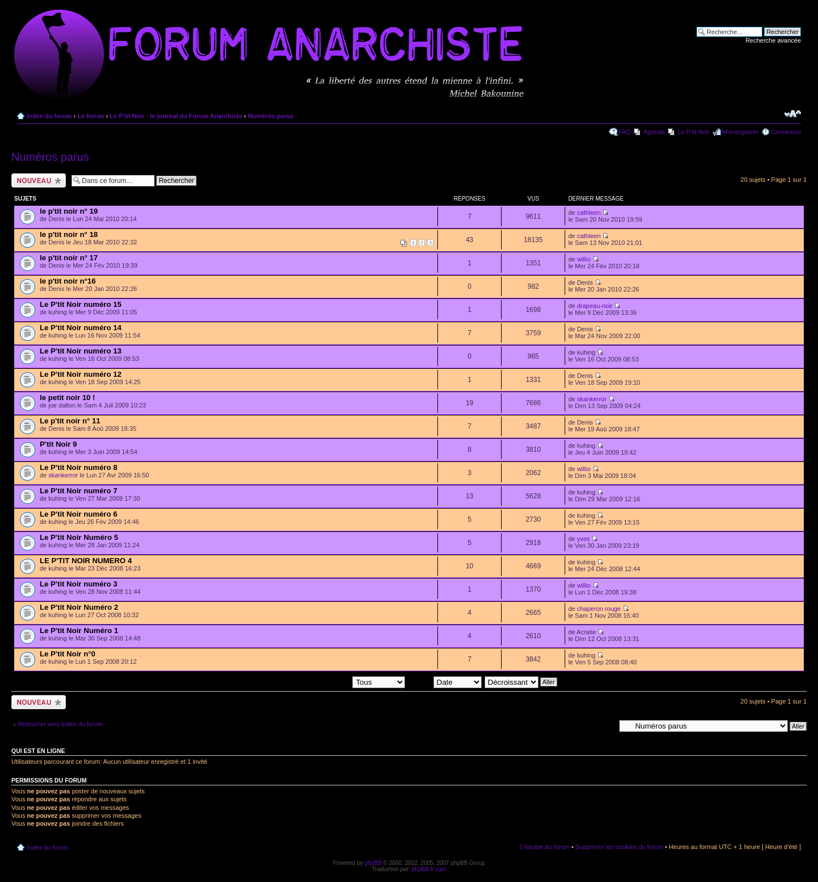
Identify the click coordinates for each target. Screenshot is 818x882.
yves (583, 538)
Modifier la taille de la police (792, 114)
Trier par (444, 681)
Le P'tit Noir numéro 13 (81, 351)
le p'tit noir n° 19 (69, 211)
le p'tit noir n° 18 (69, 234)
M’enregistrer (740, 131)
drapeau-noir (594, 305)
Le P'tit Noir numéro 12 (81, 374)
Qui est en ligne (38, 750)
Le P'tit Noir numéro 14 (81, 327)
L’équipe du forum (544, 846)
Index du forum (49, 116)
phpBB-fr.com (429, 869)
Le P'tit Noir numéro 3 (79, 584)
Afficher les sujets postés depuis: (332, 681)
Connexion (786, 131)
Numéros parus (271, 116)
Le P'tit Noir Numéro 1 (79, 630)
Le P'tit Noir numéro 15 (81, 304)
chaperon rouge (599, 608)
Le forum (90, 116)
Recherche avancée (773, 40)
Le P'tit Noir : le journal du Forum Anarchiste (176, 116)
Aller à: (605, 725)
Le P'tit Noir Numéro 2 (79, 607)
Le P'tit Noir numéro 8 (79, 467)
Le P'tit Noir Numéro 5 (79, 537)
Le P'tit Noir (694, 131)
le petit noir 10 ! (67, 397)
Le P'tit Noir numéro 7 (79, 490)
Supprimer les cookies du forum (619, 846)
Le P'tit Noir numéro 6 (79, 514)
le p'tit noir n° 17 (69, 257)
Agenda (654, 131)
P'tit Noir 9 (58, 444)
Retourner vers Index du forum (60, 724)
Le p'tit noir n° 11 (70, 421)
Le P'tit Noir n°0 (67, 654)
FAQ (625, 131)
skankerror (592, 399)
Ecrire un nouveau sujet (38, 180)
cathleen (589, 212)
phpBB (373, 863)
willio (584, 259)
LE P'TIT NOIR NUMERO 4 (86, 560)
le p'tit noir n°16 (68, 281)
